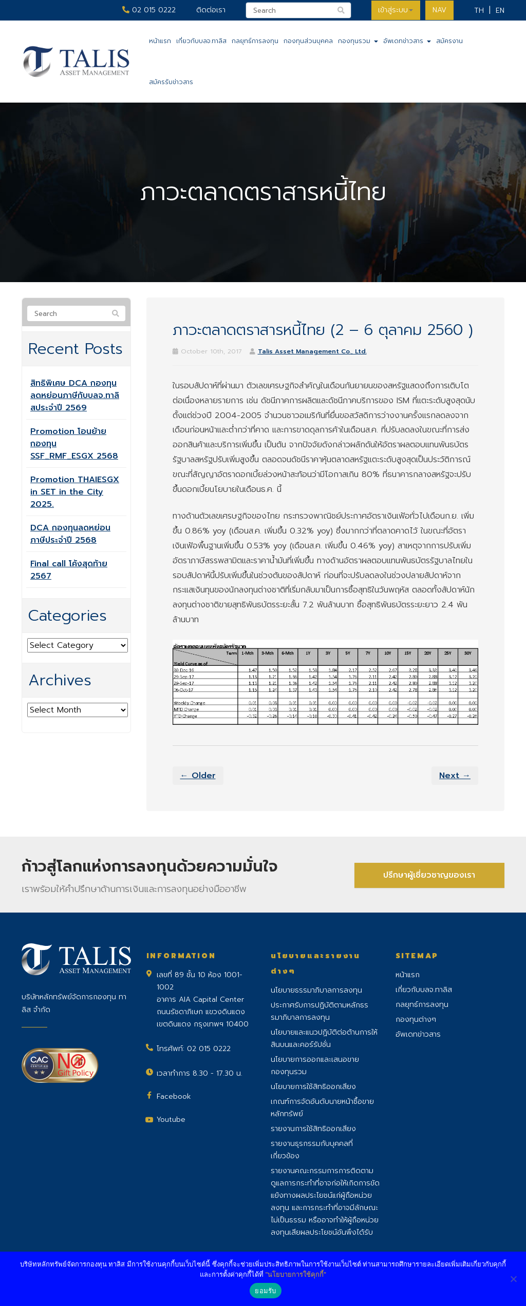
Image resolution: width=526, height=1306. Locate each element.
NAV (439, 10)
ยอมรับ (265, 1291)
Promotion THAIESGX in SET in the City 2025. (74, 491)
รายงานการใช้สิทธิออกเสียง (313, 1128)
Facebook (174, 1096)
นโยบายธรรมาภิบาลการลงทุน (316, 990)
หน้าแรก (160, 41)
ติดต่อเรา (208, 10)
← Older (198, 775)
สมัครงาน (449, 41)
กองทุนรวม (358, 41)
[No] (513, 1279)
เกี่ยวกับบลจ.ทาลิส (201, 41)
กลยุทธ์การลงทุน (255, 41)
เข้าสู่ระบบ (394, 10)
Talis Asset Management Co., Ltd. (312, 351)
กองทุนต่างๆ (416, 1019)
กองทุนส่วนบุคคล (308, 41)
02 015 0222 (146, 10)
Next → (455, 775)
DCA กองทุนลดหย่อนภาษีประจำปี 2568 (70, 534)
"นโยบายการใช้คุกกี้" (296, 1274)
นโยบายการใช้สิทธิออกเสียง (313, 1086)
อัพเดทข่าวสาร (407, 41)
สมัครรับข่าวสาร (171, 82)
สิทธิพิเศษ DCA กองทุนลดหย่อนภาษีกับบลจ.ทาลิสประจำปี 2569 (74, 395)
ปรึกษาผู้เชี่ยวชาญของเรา (429, 874)
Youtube (171, 1119)
